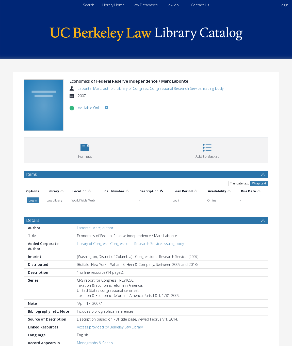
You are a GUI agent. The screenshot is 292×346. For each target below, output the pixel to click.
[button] (85, 149)
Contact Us (200, 5)
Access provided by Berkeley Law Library (110, 327)
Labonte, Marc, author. (96, 88)
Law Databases (145, 5)
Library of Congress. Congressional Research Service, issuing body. (170, 88)
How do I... (174, 5)
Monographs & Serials (95, 342)
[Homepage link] (146, 33)
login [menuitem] (284, 5)
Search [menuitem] (88, 5)
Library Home (113, 5)
